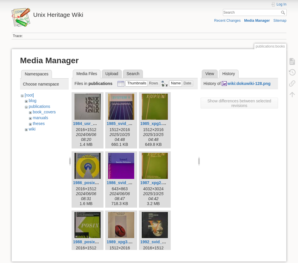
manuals (40, 117)
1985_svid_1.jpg (122, 123)
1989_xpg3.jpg (121, 242)
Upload (112, 73)
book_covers (44, 112)
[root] (29, 95)
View (209, 73)
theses (39, 123)
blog (32, 100)
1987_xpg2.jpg (154, 182)
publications (39, 106)
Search (283, 12)
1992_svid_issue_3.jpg (162, 242)
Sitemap (279, 21)
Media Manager (257, 21)
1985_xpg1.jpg (154, 123)
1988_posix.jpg (87, 242)
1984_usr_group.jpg (92, 123)
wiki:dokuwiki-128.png (249, 83)
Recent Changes (227, 21)
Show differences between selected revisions (239, 103)
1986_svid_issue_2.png (129, 182)
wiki (32, 129)
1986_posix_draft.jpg (93, 182)
